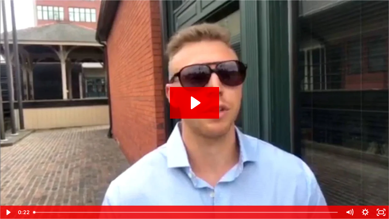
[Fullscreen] (381, 212)
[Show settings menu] (365, 212)
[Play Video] (8, 212)
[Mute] (349, 212)
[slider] (186, 212)
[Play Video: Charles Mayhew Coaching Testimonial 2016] (194, 103)
